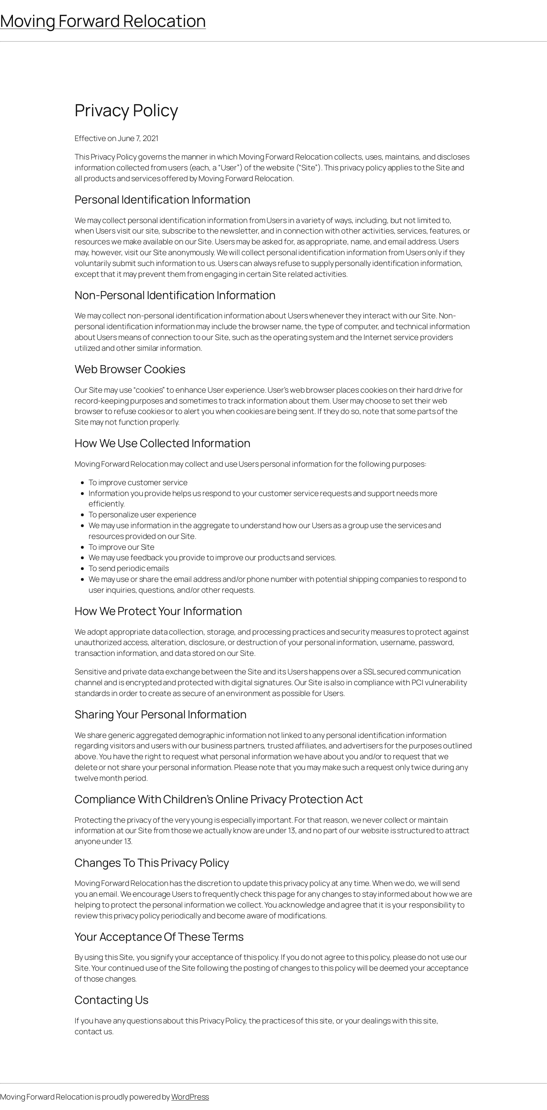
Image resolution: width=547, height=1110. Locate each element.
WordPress (190, 1097)
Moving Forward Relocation (103, 20)
